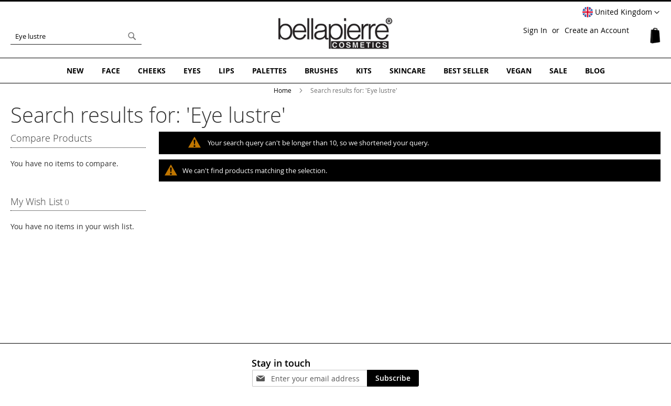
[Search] (132, 36)
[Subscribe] (393, 378)
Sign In (535, 30)
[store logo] (335, 33)
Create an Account (597, 30)
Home (283, 90)
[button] (621, 12)
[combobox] (76, 36)
